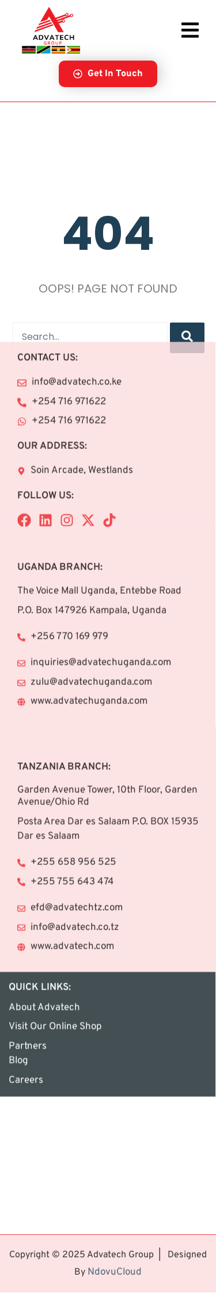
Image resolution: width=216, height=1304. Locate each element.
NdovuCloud (115, 1255)
